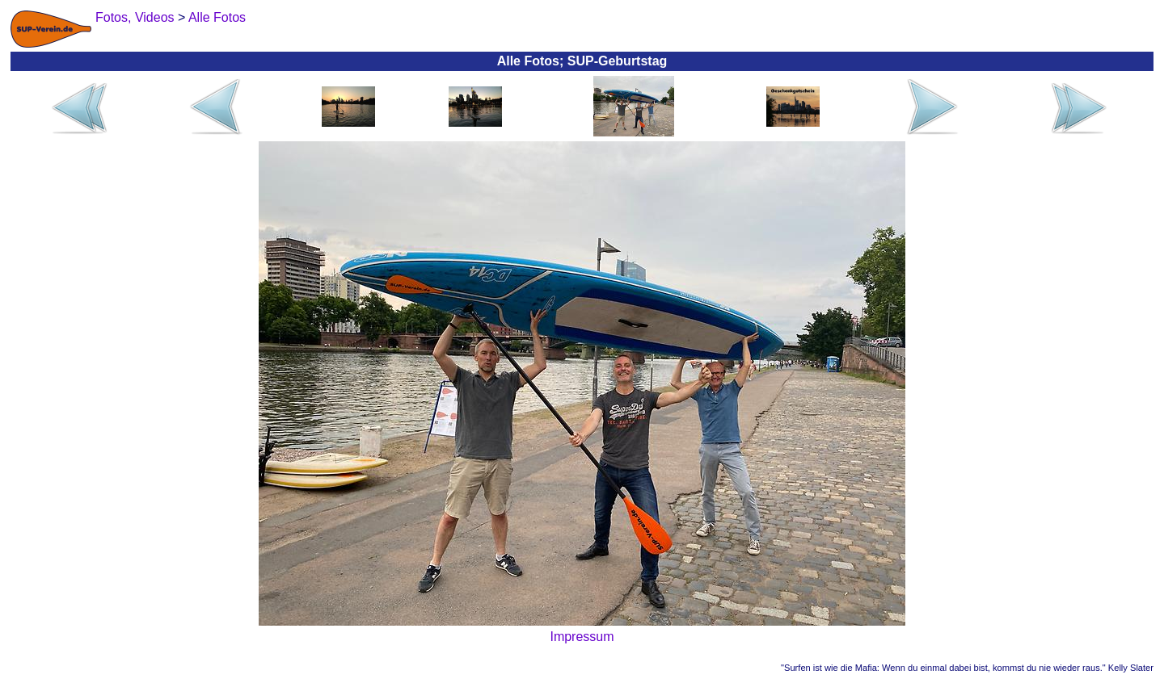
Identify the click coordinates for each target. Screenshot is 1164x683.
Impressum (582, 636)
